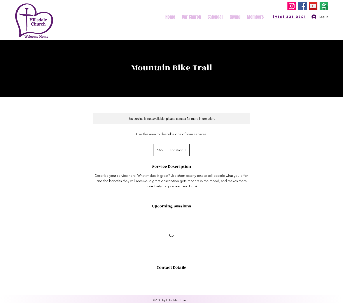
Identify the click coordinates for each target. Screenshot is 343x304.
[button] (191, 17)
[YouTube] (313, 6)
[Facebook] (302, 6)
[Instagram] (291, 6)
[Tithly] (324, 6)
